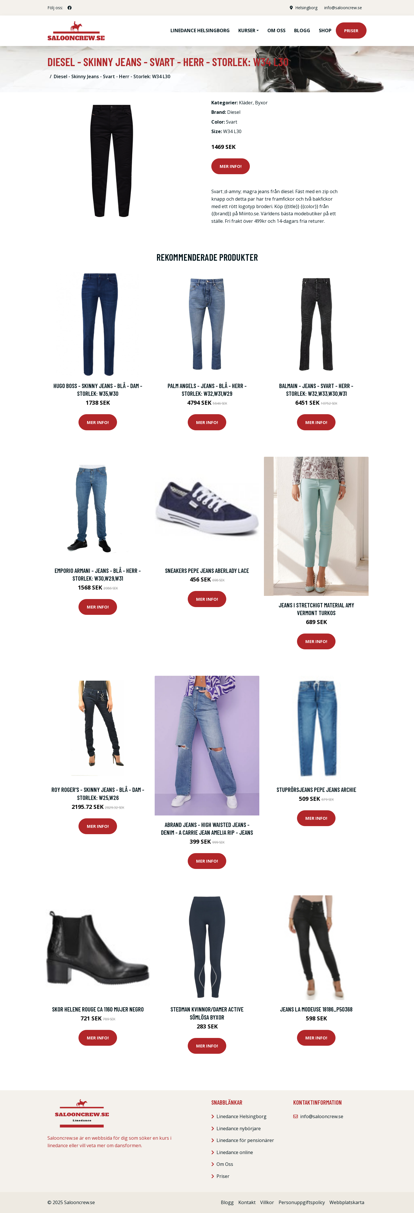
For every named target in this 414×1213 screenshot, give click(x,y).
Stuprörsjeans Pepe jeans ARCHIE (316, 789)
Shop (325, 30)
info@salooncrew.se (343, 7)
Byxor (261, 102)
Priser (351, 30)
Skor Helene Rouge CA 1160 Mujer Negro (98, 1009)
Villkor (267, 1202)
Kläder (246, 102)
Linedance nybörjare (238, 1128)
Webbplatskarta (346, 1202)
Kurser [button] (246, 30)
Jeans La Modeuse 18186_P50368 (316, 1009)
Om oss (276, 30)
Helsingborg (306, 7)
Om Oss (224, 1164)
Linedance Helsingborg (200, 30)
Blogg (302, 30)
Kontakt (247, 1202)
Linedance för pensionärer (245, 1140)
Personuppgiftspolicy (302, 1202)
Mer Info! (230, 166)
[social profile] (69, 7)
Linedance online (234, 1152)
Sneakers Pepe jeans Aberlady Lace (207, 570)
